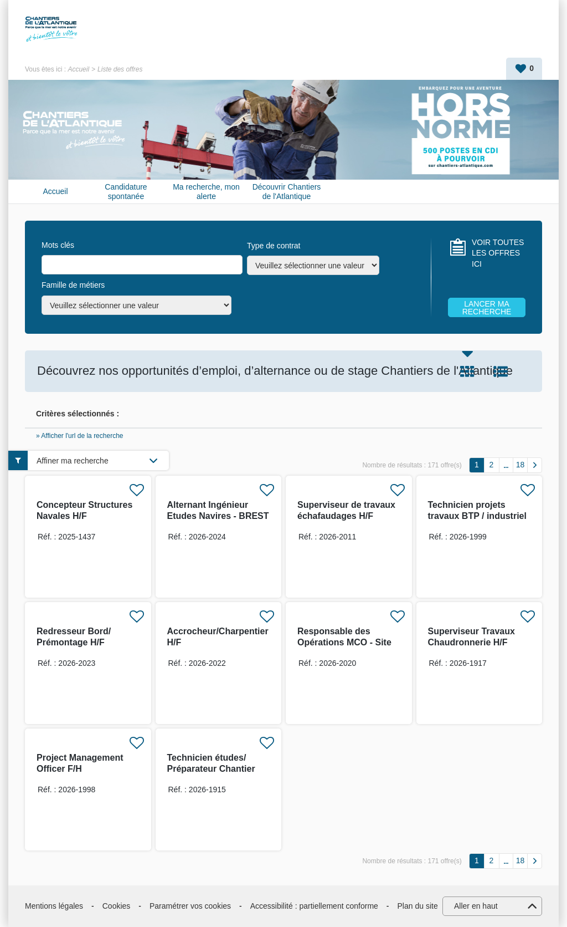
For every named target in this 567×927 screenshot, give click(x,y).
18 (520, 464)
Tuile (467, 371)
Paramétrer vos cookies (190, 905)
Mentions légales (54, 905)
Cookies (116, 905)
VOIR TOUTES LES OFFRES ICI (498, 253)
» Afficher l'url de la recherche (79, 436)
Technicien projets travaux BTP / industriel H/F (477, 516)
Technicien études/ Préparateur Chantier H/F (211, 769)
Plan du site (418, 905)
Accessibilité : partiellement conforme (314, 905)
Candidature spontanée (126, 191)
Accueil (78, 69)
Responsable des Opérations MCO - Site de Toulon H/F (344, 642)
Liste (500, 371)
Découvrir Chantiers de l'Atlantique (286, 191)
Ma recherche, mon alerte (206, 191)
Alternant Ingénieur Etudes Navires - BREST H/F (218, 516)
